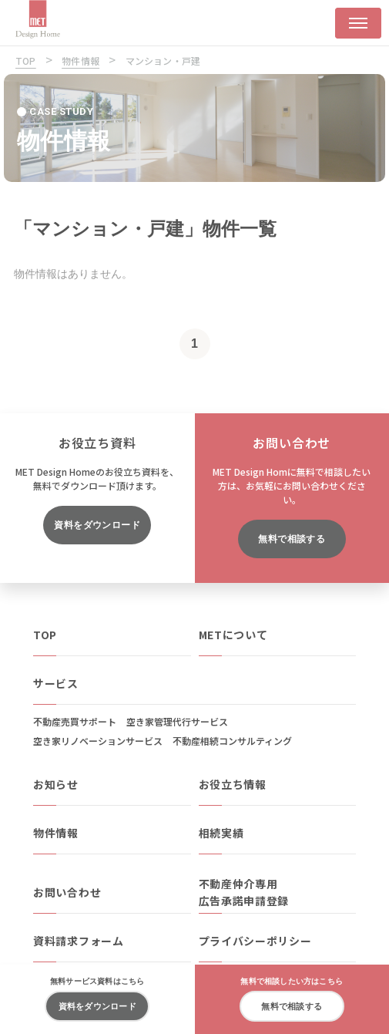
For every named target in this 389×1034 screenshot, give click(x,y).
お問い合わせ (67, 892)
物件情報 (56, 832)
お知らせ (56, 784)
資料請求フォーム (78, 940)
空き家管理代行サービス (177, 721)
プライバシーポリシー (255, 940)
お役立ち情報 (233, 784)
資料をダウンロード (97, 525)
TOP (45, 634)
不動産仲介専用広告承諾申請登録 (244, 892)
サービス (56, 683)
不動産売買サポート (74, 721)
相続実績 (221, 832)
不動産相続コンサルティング (232, 740)
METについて (233, 634)
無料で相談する (291, 539)
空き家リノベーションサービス (98, 740)
